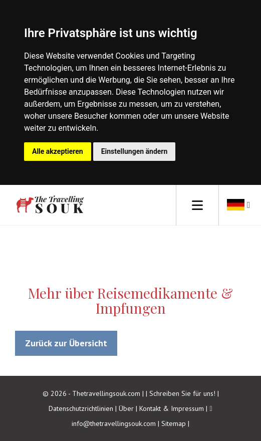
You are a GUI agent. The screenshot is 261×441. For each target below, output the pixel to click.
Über (126, 408)
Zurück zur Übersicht (66, 343)
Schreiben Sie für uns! (183, 393)
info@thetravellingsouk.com (114, 423)
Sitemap (173, 423)
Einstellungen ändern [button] (134, 151)
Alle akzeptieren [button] (57, 151)
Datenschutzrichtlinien (81, 408)
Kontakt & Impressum (171, 408)
